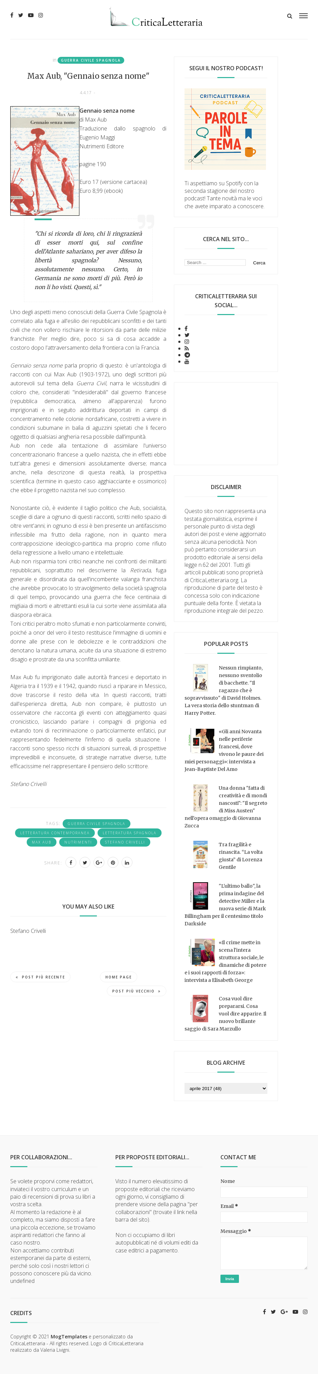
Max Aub (41, 842)
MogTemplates (69, 1336)
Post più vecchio (136, 991)
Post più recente (40, 977)
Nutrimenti (78, 842)
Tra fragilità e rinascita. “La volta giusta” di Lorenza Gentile (241, 855)
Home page (118, 977)
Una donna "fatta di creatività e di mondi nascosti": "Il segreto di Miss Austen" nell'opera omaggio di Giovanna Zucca (226, 807)
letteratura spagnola (129, 832)
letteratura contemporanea (55, 832)
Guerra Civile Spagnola (91, 60)
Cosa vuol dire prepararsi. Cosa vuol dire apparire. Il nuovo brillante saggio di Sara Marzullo (225, 1014)
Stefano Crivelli (125, 842)
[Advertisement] (226, 423)
